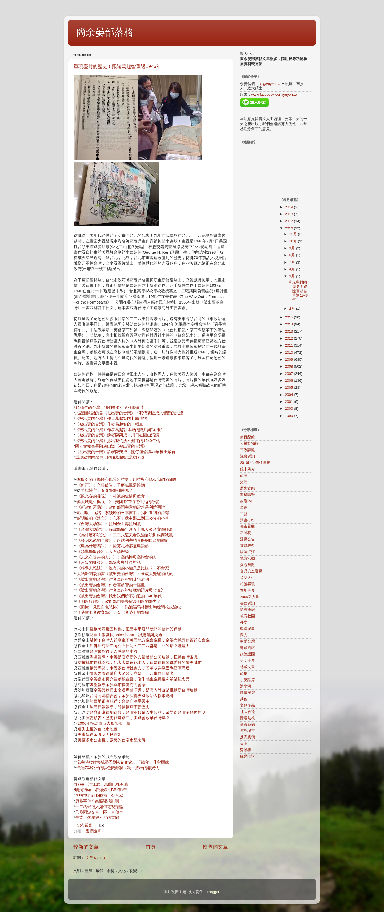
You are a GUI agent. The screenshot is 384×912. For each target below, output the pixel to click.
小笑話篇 (247, 680)
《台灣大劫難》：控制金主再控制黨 (109, 524)
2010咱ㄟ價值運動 (255, 463)
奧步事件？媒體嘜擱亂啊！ (99, 801)
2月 (292, 308)
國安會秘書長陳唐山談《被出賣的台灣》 (111, 446)
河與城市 (247, 731)
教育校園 (247, 616)
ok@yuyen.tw (269, 84)
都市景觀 (247, 526)
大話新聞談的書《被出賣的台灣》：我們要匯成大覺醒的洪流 (129, 413)
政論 (243, 475)
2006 (289, 381)
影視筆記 (247, 610)
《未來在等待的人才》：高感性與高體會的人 (117, 557)
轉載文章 (247, 667)
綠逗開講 (247, 756)
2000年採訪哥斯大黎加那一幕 (104, 723)
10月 (293, 241)
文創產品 (247, 705)
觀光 (243, 635)
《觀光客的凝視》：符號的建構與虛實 (111, 496)
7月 (292, 262)
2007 (289, 374)
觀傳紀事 (247, 629)
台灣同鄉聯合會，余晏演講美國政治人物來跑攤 (132, 696)
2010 (289, 353)
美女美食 (247, 661)
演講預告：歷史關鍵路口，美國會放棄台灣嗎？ (128, 718)
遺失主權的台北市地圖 (98, 729)
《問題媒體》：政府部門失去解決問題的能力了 (119, 601)
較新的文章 (86, 847)
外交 (243, 622)
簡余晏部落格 (105, 32)
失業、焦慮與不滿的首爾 (97, 817)
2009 (289, 359)
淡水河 (245, 686)
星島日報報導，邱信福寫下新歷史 (120, 707)
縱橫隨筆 (93, 831)
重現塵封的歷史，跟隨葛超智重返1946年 (111, 457)
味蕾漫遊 (247, 693)
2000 (289, 409)
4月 (292, 269)
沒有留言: (85, 825)
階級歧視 (247, 718)
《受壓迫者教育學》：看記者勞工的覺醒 (113, 612)
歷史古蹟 (247, 488)
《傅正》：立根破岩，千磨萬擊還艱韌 (111, 485)
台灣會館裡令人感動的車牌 (114, 651)
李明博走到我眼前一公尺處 (99, 795)
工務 (243, 514)
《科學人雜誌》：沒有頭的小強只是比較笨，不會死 (123, 568)
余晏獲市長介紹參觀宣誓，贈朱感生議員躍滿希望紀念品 (140, 679)
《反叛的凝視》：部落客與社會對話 (109, 562)
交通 (243, 482)
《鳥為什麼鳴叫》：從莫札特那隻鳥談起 (113, 546)
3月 (292, 276)
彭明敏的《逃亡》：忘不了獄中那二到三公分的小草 (123, 518)
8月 (292, 255)
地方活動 (247, 558)
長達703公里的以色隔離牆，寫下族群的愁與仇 (118, 768)
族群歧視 (247, 546)
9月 (292, 248)
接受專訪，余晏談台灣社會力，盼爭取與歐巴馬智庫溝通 (140, 668)
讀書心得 (247, 520)
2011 (289, 345)
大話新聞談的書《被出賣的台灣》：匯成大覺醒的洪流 (125, 574)
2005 (289, 387)
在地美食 (247, 590)
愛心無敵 (247, 565)
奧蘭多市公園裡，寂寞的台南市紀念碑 (112, 740)
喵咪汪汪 (247, 552)
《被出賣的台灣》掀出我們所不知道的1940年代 (117, 441)
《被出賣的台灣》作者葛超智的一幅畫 (109, 424)
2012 (289, 338)
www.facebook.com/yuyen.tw (274, 95)
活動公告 (247, 539)
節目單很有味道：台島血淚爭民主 (120, 701)
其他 (243, 699)
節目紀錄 (247, 437)
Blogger (213, 892)
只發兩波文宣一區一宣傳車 (99, 812)
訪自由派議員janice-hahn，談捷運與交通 (126, 635)
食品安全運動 (251, 571)
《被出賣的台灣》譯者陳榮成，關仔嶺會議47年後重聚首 (125, 452)
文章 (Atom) (95, 858)
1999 (289, 416)
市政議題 (247, 450)
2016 (289, 228)
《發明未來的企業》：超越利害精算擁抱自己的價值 (123, 540)
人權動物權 (249, 443)
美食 (243, 744)
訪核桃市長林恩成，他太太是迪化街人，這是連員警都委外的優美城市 (140, 662)
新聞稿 (245, 533)
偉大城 (83, 502)
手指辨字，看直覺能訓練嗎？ (107, 490)
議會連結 (247, 725)
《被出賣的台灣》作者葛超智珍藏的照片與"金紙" (118, 430)
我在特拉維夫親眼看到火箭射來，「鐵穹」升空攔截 (123, 762)
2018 (289, 214)
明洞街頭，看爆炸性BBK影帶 (101, 790)
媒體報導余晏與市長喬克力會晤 (118, 685)
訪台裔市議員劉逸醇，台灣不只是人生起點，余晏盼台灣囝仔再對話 (146, 712)
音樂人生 (247, 578)
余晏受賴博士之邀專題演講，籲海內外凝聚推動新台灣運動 (146, 690)
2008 (289, 366)
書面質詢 (247, 603)
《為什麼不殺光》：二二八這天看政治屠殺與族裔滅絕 (125, 535)
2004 (289, 395)
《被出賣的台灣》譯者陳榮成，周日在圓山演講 (117, 435)
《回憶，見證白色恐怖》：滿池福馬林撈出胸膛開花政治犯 (129, 607)
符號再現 (247, 584)
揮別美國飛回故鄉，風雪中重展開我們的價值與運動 (136, 629)
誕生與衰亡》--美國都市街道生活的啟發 (124, 502)
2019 (289, 207)
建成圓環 (247, 648)
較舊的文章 (215, 847)
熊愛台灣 (247, 641)
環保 (243, 507)
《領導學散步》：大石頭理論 (103, 551)
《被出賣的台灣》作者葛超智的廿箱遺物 (111, 418)
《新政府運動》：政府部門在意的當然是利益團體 (121, 507)
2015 (289, 317)
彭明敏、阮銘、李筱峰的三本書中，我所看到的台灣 (123, 513)
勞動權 (245, 750)
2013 (289, 331)
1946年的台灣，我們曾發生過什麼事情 (109, 407)
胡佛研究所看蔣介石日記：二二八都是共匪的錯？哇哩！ (140, 646)
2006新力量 (249, 597)
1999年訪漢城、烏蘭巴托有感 (101, 784)
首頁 (151, 847)
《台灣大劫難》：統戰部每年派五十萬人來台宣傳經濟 (125, 529)
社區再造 (247, 712)
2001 (289, 402)
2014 (289, 324)
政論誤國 (247, 654)
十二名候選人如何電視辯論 (99, 807)
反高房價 (247, 737)
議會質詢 (247, 456)
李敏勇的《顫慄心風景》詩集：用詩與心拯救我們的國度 (127, 479)
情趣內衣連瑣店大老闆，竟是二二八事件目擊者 (132, 673)
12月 (293, 234)
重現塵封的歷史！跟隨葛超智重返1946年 (117, 66)
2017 (289, 221)
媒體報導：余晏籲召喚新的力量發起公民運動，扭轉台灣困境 (144, 657)
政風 (243, 673)
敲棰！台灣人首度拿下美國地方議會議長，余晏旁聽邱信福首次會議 (150, 640)
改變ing (246, 501)
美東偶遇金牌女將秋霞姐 (100, 734)
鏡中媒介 (247, 469)
